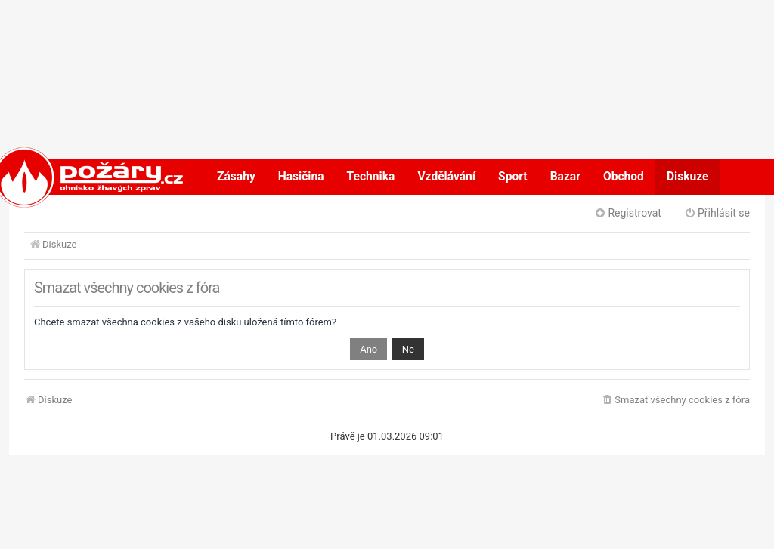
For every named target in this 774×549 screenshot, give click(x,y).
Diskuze (688, 177)
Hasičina (301, 177)
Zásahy (236, 177)
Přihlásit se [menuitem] (717, 213)
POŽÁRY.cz (73, 177)
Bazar (565, 177)
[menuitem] (675, 401)
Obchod (623, 177)
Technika (371, 177)
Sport (513, 177)
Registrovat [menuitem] (627, 213)
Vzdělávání (446, 177)
